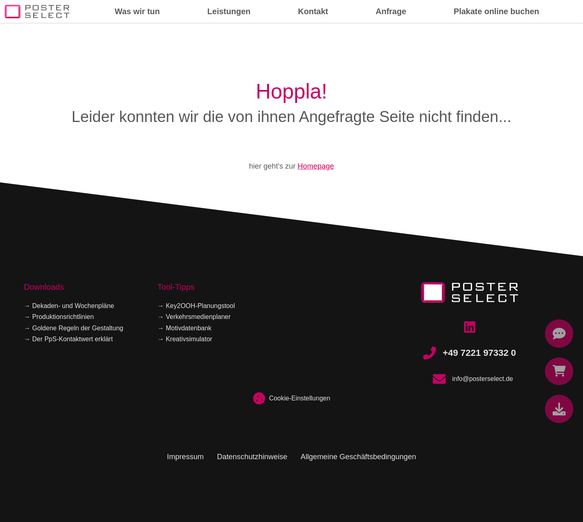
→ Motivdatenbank (184, 328)
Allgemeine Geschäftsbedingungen (358, 456)
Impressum (185, 456)
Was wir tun (137, 11)
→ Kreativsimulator (184, 339)
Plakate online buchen (496, 11)
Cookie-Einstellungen (291, 398)
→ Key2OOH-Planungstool (196, 305)
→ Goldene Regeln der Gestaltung (73, 328)
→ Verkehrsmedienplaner (194, 316)
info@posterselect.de (469, 379)
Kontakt (313, 11)
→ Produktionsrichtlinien (59, 316)
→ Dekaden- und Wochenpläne (69, 305)
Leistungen (229, 11)
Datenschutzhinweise (252, 456)
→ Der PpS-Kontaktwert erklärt (68, 339)
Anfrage (391, 11)
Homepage (316, 166)
